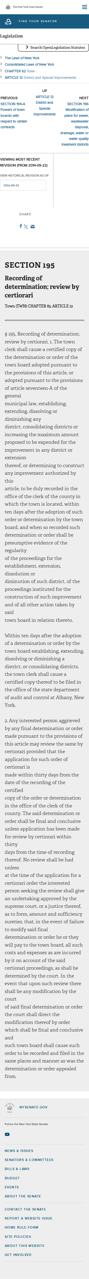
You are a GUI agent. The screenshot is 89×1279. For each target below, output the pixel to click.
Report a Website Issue (29, 1218)
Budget (12, 1178)
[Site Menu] (84, 7)
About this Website (25, 1246)
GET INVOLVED (18, 1255)
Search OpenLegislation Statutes (57, 47)
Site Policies (18, 1237)
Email (32, 226)
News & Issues (19, 1151)
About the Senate (23, 1196)
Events (12, 1187)
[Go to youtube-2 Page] (8, 1134)
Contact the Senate (25, 1209)
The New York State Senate (28, 7)
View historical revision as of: (24, 175)
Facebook (20, 226)
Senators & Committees (29, 1160)
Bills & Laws (17, 1169)
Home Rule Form (22, 1227)
